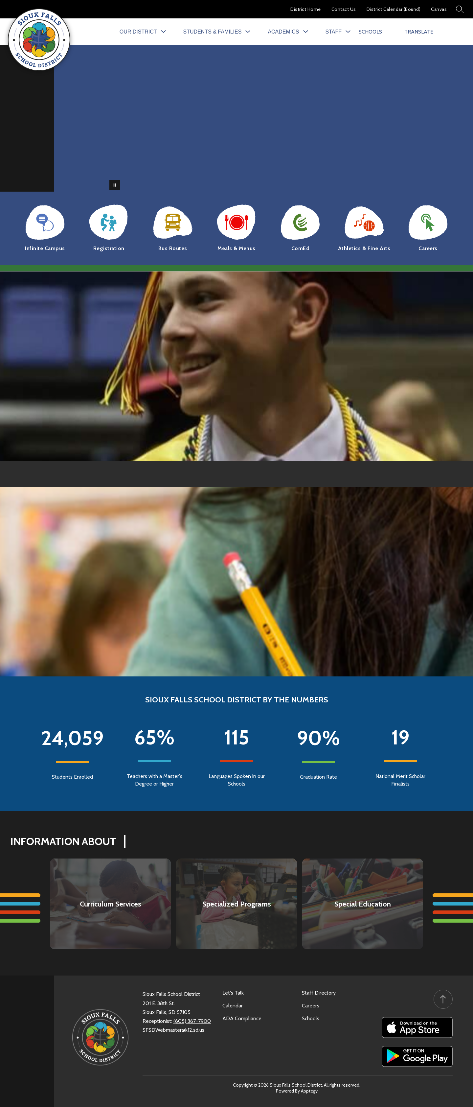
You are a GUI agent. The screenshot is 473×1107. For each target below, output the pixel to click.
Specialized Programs (236, 904)
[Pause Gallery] (114, 185)
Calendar (232, 1005)
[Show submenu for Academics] (283, 32)
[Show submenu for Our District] (138, 32)
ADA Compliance (241, 1018)
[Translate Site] (423, 32)
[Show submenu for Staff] (334, 32)
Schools (310, 1018)
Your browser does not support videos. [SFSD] (263, 118)
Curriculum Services (110, 904)
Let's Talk (233, 993)
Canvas (439, 9)
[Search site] (460, 9)
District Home (305, 9)
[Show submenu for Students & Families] (212, 32)
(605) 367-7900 (192, 1021)
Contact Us (343, 9)
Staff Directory (319, 993)
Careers (310, 1005)
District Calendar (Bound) (394, 9)
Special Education (362, 904)
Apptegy (309, 1091)
